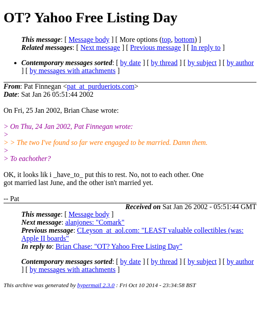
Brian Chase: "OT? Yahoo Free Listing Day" (119, 246)
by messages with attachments (73, 70)
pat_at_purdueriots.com (101, 86)
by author (240, 62)
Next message (100, 47)
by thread (164, 62)
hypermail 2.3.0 (96, 285)
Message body (88, 39)
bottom (184, 39)
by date (130, 62)
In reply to (206, 47)
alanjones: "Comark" (94, 222)
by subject (202, 62)
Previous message (155, 47)
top (166, 39)
